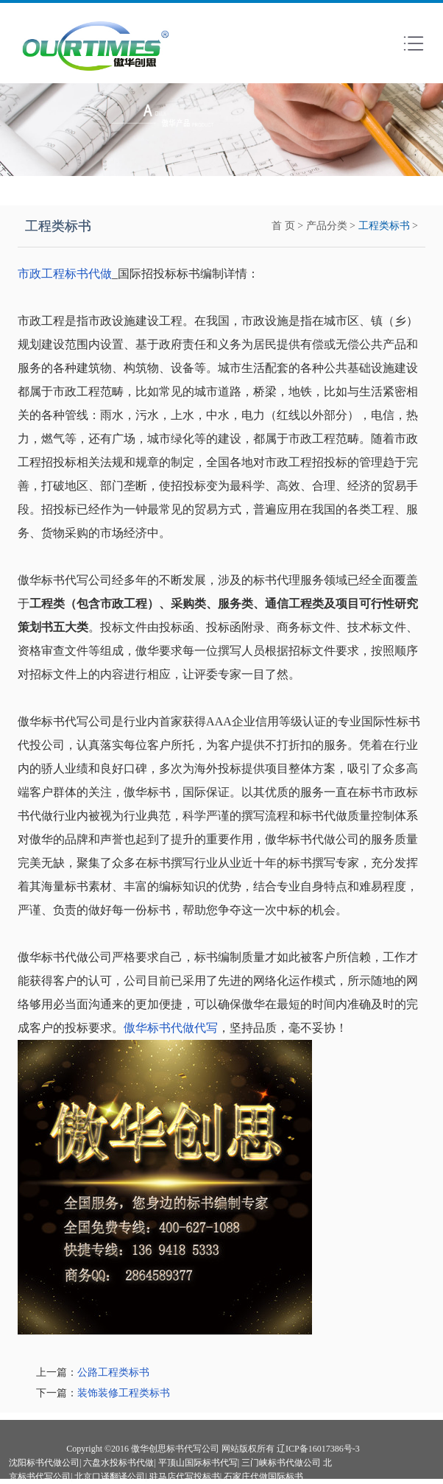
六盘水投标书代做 (118, 1462)
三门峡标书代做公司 (281, 1462)
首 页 (283, 225)
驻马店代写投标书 (184, 1476)
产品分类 (326, 225)
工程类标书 (384, 225)
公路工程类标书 (113, 1372)
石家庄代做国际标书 (263, 1476)
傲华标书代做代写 (171, 1027)
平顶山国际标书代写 (198, 1462)
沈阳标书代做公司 (44, 1462)
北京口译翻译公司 (109, 1476)
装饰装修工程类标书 (123, 1393)
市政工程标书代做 (65, 273)
